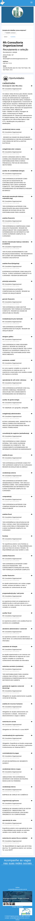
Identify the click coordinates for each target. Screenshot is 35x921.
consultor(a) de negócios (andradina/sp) (15, 433)
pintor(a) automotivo (9, 281)
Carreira (13, 36)
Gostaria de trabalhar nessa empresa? (14, 32)
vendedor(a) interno (9, 787)
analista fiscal (7, 514)
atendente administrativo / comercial (14, 629)
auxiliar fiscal (6, 613)
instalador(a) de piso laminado (12, 319)
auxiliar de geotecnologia (10, 400)
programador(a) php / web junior (13, 593)
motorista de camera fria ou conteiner (14, 838)
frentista (5, 536)
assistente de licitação (9, 646)
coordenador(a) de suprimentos (13, 735)
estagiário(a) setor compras (11, 149)
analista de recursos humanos (12, 704)
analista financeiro (8, 218)
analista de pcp (7, 455)
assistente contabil (8, 360)
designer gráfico (7, 336)
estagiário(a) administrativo (11, 413)
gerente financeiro (8, 299)
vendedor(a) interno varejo (11, 129)
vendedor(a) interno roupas (11, 769)
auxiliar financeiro (8, 575)
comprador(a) (6, 496)
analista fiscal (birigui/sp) (10, 263)
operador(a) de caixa (9, 820)
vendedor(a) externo (9, 473)
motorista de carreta (9, 721)
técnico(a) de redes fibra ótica (12, 86)
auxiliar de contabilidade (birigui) (13, 170)
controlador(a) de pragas (10, 753)
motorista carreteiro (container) (12, 666)
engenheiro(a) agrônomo (10, 800)
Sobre (5, 36)
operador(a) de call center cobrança (14, 380)
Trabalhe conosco (10, 33)
